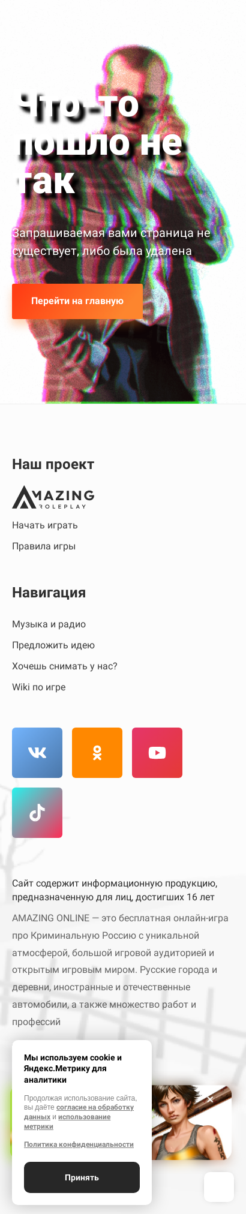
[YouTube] (157, 753)
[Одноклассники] (97, 753)
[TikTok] (37, 813)
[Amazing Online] (53, 497)
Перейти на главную (77, 300)
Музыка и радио (49, 624)
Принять (82, 1177)
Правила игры (44, 546)
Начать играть (45, 525)
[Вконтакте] (37, 753)
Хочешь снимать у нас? (65, 666)
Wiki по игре (38, 687)
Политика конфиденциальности (79, 1144)
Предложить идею (53, 645)
